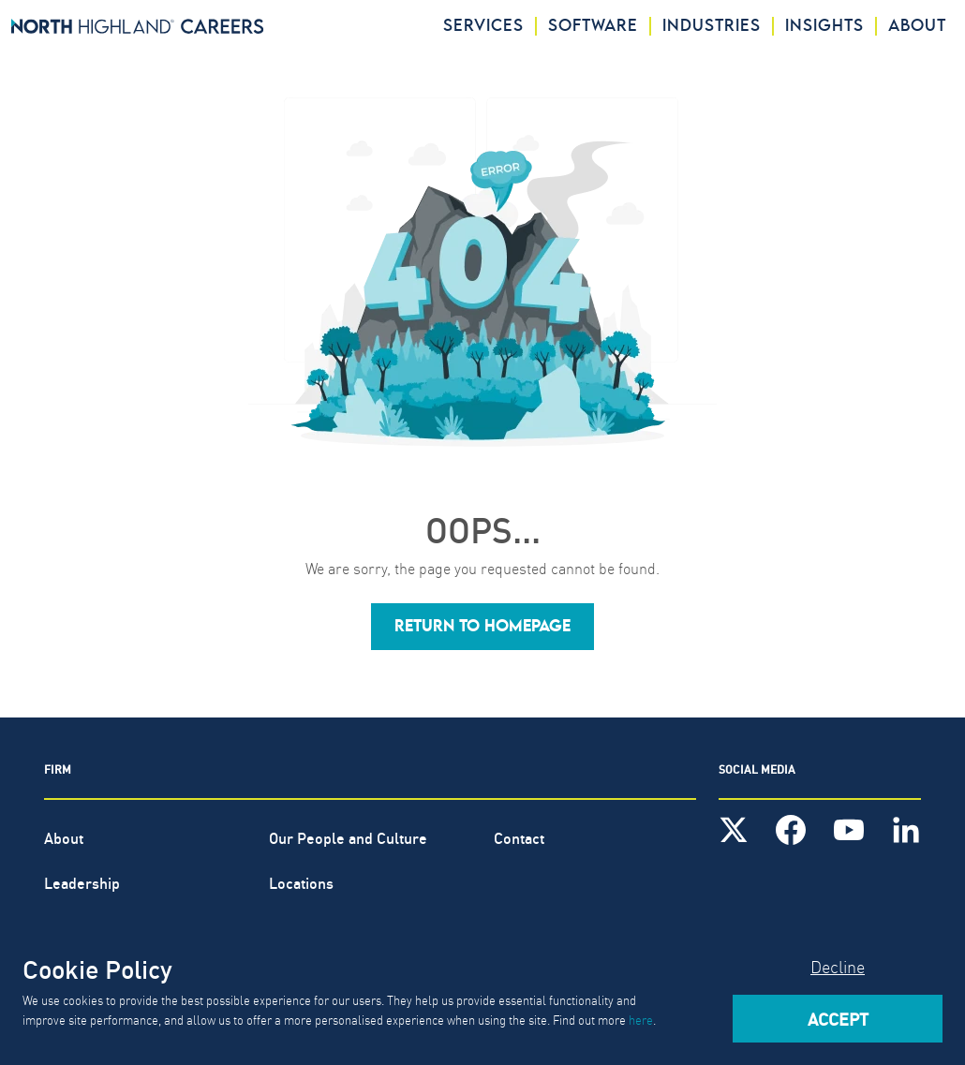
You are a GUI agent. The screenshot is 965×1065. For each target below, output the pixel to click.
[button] (482, 626)
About (917, 26)
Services (483, 26)
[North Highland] (137, 26)
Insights (824, 26)
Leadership (82, 882)
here (641, 1019)
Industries (711, 26)
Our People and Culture (348, 837)
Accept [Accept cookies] (838, 1018)
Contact (519, 837)
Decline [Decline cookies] (837, 966)
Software (593, 26)
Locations (301, 882)
